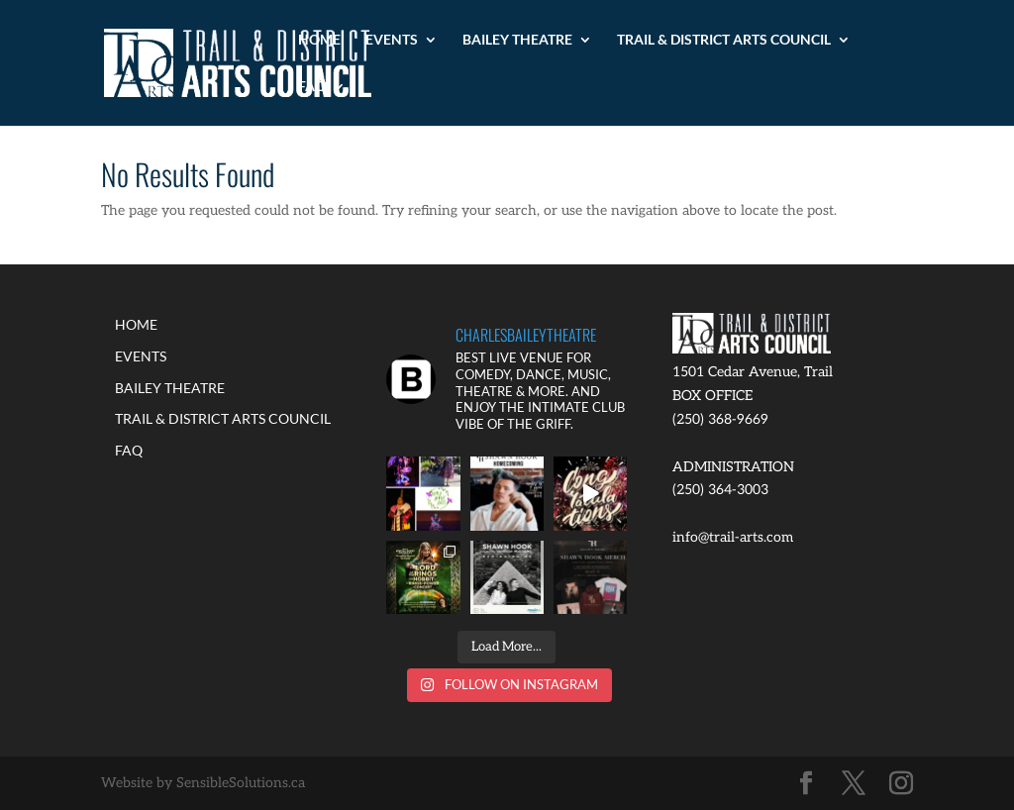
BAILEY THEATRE (517, 40)
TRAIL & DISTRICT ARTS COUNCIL (724, 40)
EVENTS (391, 40)
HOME (319, 40)
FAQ (312, 86)
